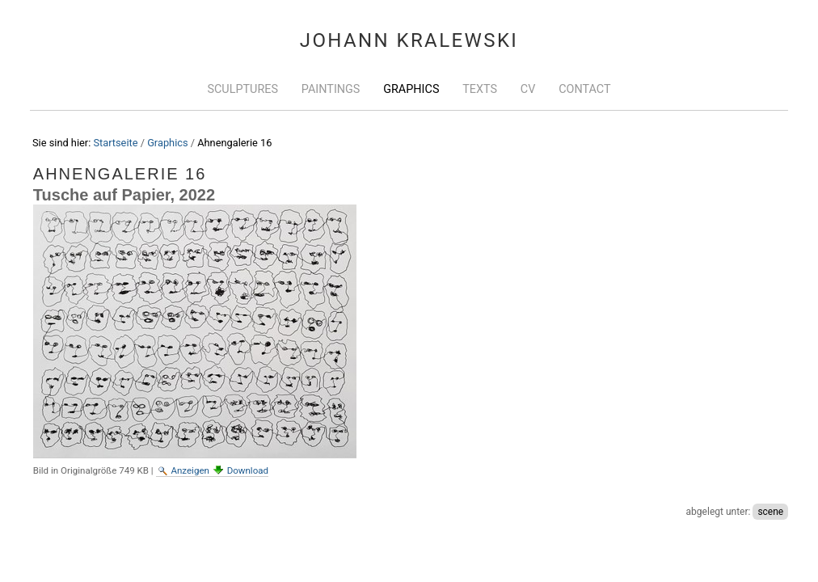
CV (528, 89)
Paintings (331, 89)
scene (770, 511)
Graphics (411, 89)
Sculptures (242, 89)
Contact (584, 89)
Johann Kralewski (409, 40)
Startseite (115, 143)
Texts (479, 89)
